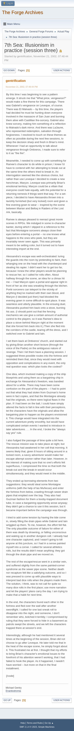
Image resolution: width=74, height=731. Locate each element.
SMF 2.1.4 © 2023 (28, 727)
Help (23, 723)
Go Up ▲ (49, 723)
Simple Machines (46, 727)
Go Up (7, 700)
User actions (61, 70)
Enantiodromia (13, 691)
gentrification (16, 80)
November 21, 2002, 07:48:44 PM (22, 87)
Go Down (9, 70)
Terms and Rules (35, 723)
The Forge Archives (22, 12)
